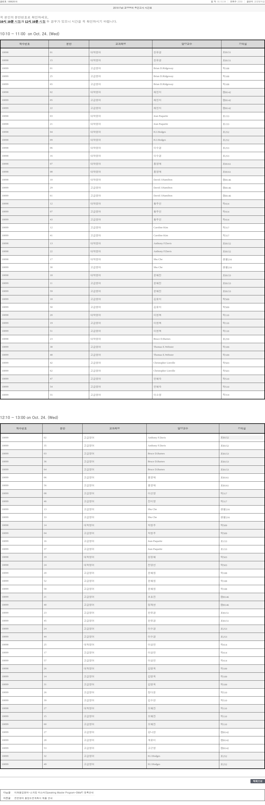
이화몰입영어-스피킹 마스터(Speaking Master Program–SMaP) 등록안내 (54, 792)
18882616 (12, 1)
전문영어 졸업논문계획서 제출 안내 (33, 798)
